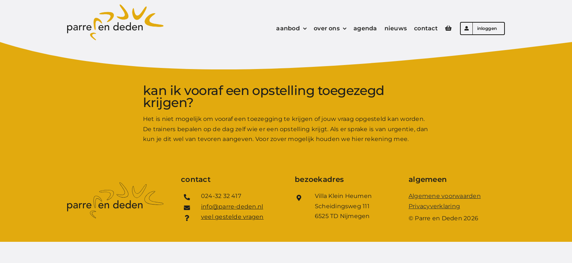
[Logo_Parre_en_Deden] (115, 7)
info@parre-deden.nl (232, 206)
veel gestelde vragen (232, 216)
